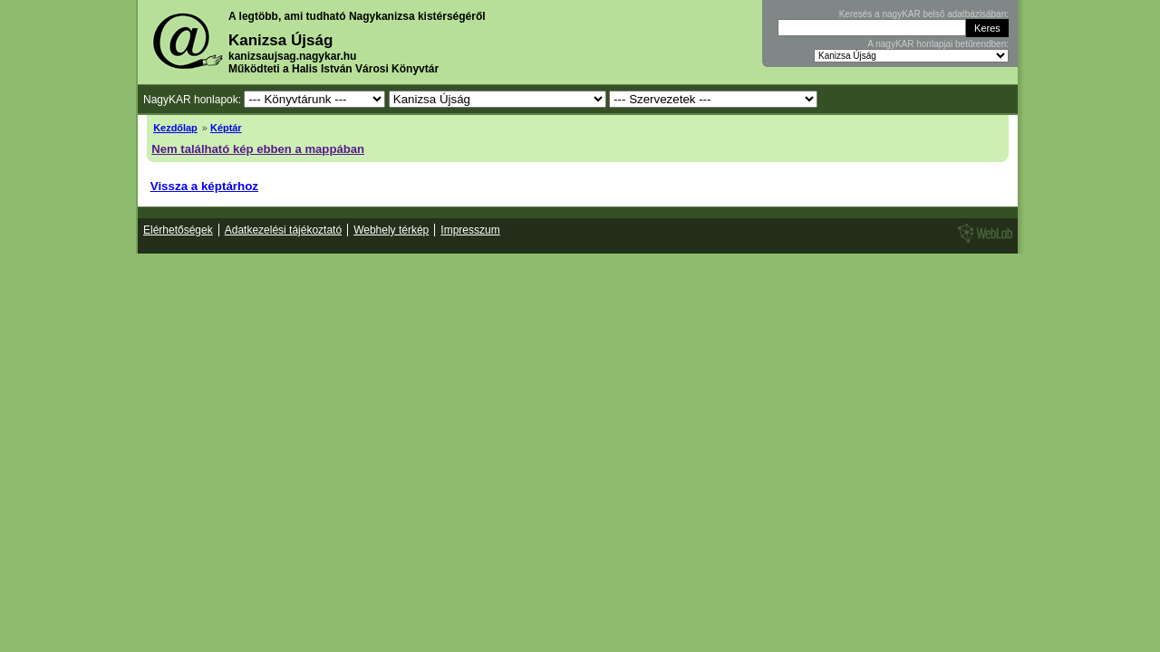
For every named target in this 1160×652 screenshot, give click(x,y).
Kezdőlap (175, 127)
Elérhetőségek (178, 230)
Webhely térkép (391, 230)
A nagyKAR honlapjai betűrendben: (938, 44)
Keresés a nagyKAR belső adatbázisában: (924, 14)
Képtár (226, 127)
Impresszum (469, 230)
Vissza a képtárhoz (204, 186)
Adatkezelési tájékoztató (283, 230)
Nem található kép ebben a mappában (257, 149)
